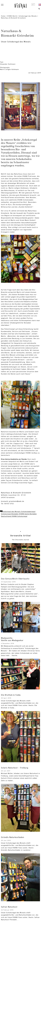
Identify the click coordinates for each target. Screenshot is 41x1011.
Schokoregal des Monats (28, 16)
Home (3, 16)
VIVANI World (12, 16)
